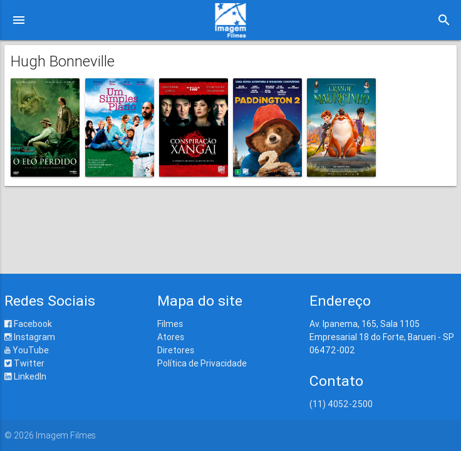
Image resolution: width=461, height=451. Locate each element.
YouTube (26, 350)
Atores (170, 337)
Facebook (28, 323)
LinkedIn (25, 376)
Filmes (170, 323)
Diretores (175, 350)
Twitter (24, 363)
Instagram (29, 337)
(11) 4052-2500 (341, 404)
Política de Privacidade (202, 363)
